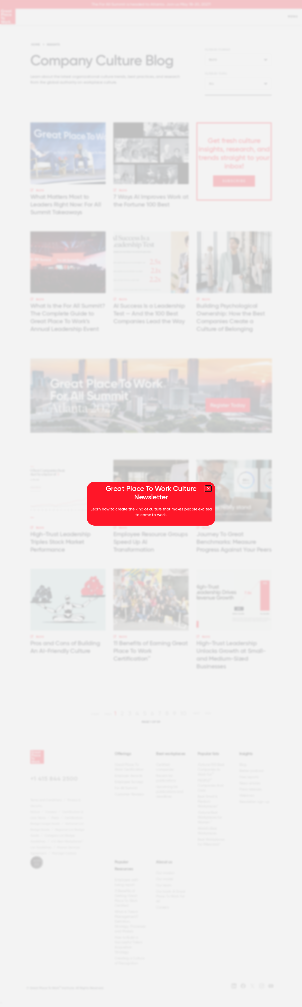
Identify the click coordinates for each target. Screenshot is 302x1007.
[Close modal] (208, 488)
